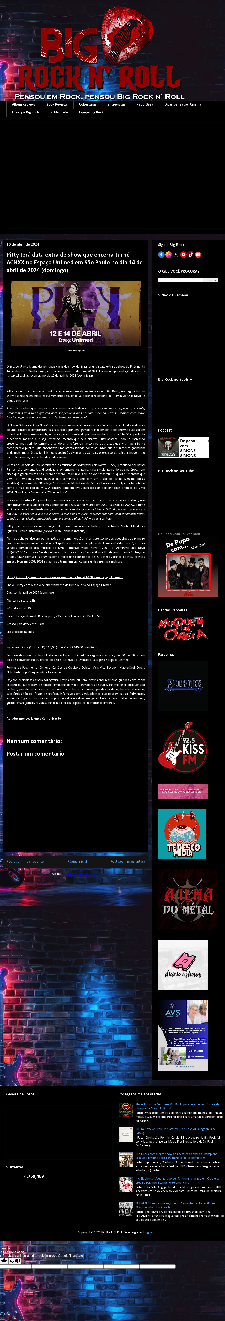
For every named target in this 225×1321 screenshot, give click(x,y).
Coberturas (87, 105)
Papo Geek (145, 105)
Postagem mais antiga (127, 862)
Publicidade (59, 112)
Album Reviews (23, 105)
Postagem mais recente (25, 862)
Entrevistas (116, 105)
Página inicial (77, 862)
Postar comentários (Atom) (81, 874)
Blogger (148, 1232)
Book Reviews (57, 105)
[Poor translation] (14, 1261)
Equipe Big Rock (91, 112)
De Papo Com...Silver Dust (179, 534)
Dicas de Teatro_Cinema (182, 105)
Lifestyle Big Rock (25, 112)
